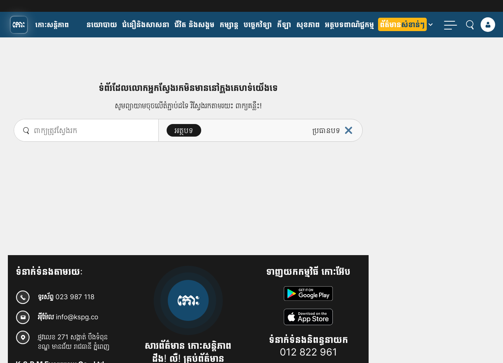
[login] (488, 24)
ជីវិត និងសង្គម (194, 24)
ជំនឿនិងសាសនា (145, 24)
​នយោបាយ (101, 24)
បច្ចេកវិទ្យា (258, 24)
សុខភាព (308, 24)
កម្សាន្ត (229, 24)
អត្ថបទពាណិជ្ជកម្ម (349, 24)
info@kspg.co (77, 317)
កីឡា (284, 24)
